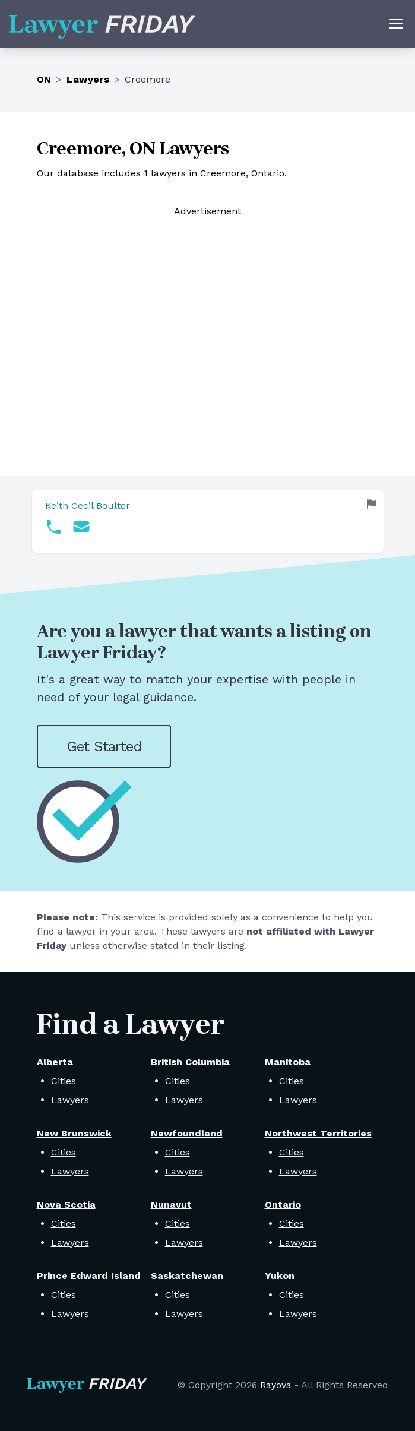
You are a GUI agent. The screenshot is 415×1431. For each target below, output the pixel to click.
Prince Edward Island (89, 1275)
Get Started (103, 746)
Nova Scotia (66, 1204)
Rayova (276, 1385)
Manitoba (288, 1062)
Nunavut (171, 1204)
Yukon (279, 1275)
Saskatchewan (187, 1275)
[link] (207, 521)
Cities (63, 1081)
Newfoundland (187, 1133)
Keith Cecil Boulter (87, 505)
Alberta (55, 1062)
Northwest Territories (318, 1133)
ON (44, 79)
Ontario (283, 1204)
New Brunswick (74, 1133)
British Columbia (190, 1062)
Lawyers (87, 79)
